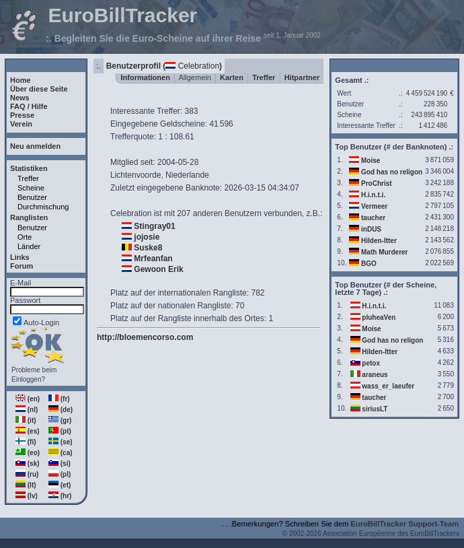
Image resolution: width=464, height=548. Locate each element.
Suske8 (148, 247)
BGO (369, 263)
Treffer (28, 178)
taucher (373, 217)
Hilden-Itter (379, 240)
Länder (28, 246)
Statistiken (29, 168)
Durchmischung (43, 207)
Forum (21, 266)
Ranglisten (29, 217)
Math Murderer (384, 252)
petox (371, 363)
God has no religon (391, 172)
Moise (370, 160)
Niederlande (187, 175)
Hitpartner (302, 77)
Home (20, 80)
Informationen (145, 77)
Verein (21, 124)
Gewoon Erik (158, 269)
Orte (24, 237)
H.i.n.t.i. (373, 195)
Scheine (30, 188)
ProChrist (376, 183)
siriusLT (374, 409)
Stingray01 (154, 226)
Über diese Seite (39, 89)
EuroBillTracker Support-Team (404, 524)
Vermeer (374, 206)
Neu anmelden (35, 146)
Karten (231, 77)
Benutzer (32, 197)
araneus (374, 374)
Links (20, 257)
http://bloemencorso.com (145, 337)
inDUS (371, 229)
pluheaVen (378, 317)
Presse (22, 115)
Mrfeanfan (153, 258)
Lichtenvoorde (135, 175)
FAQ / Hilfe (29, 106)
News (20, 98)
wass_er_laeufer (388, 386)
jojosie (146, 237)
